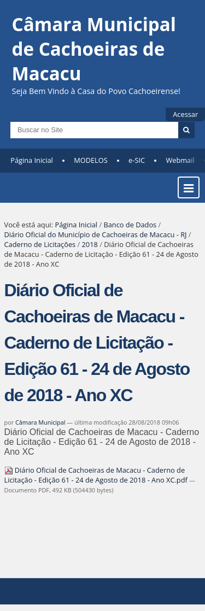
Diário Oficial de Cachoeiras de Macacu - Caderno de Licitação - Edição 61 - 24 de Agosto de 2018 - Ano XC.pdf (97, 475)
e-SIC (136, 160)
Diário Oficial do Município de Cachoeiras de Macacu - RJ (95, 234)
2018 (90, 244)
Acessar (185, 114)
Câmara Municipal (40, 422)
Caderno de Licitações (40, 244)
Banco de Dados (129, 225)
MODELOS (91, 160)
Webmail (180, 160)
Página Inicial (31, 160)
